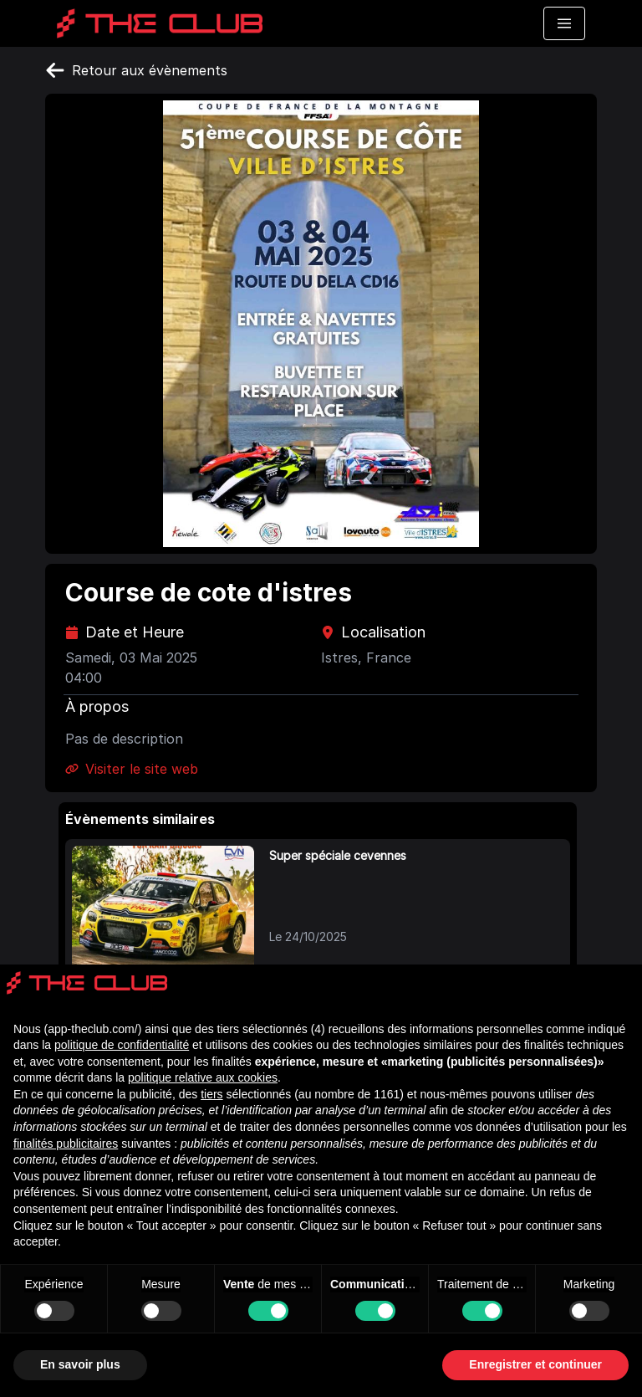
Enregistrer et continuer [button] (535, 1364)
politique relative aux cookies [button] (203, 1077)
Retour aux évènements (136, 70)
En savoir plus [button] (80, 1364)
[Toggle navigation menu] (564, 23)
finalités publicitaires (65, 1143)
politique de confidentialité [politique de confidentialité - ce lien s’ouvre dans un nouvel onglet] (121, 1045)
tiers (211, 1094)
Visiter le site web (131, 768)
